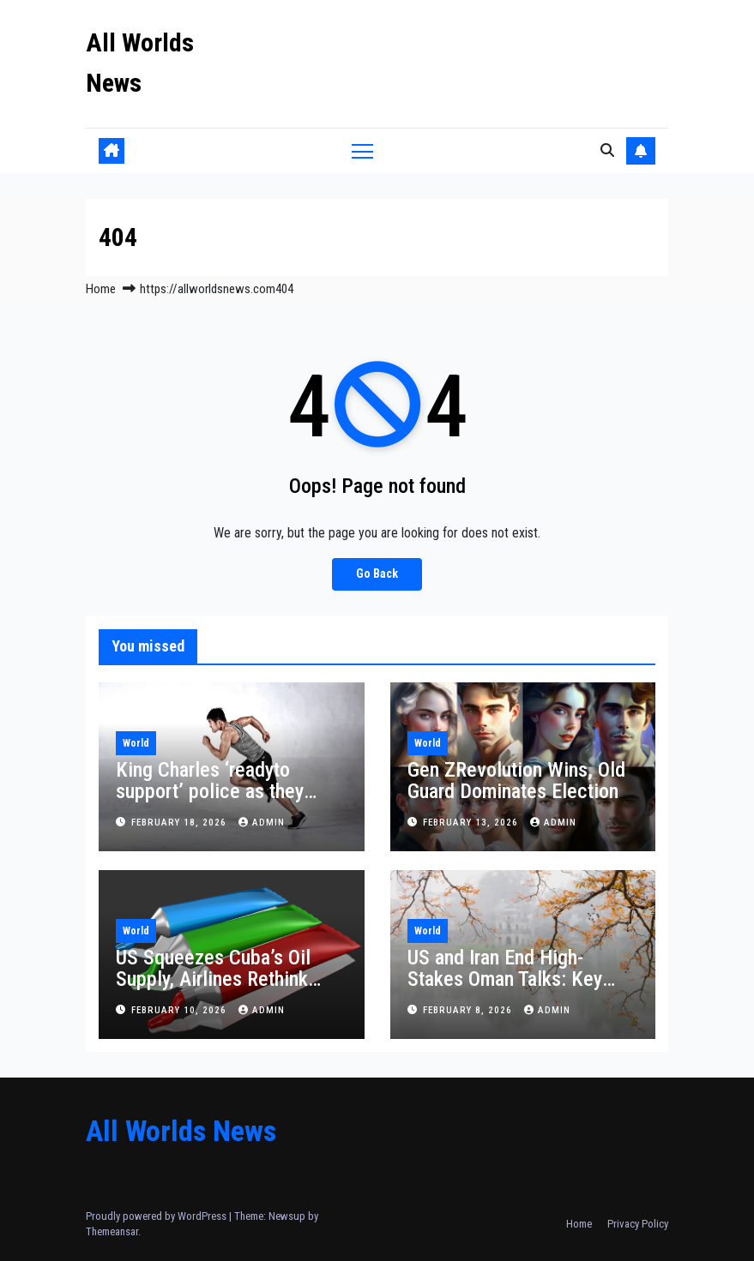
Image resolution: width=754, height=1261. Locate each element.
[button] (607, 150)
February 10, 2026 (180, 1010)
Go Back (377, 574)
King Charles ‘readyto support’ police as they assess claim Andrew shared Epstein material (212, 802)
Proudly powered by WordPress (157, 1216)
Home (101, 289)
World (136, 743)
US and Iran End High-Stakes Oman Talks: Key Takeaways (504, 979)
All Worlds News (181, 1131)
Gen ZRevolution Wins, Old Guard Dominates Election (516, 780)
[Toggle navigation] (362, 150)
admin (261, 822)
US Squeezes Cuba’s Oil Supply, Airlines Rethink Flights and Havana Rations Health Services (226, 990)
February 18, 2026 (180, 822)
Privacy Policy (637, 1223)
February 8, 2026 (469, 1010)
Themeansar (112, 1231)
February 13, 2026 (472, 822)
